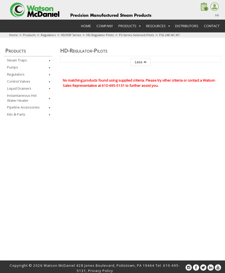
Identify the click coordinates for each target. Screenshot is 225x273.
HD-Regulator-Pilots (100, 35)
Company (104, 26)
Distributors (186, 26)
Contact (212, 26)
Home (86, 26)
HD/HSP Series (71, 35)
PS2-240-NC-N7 (169, 35)
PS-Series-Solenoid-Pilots (136, 35)
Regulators (48, 35)
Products (29, 35)
